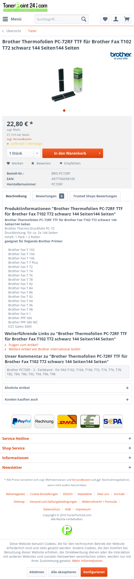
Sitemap (19, 502)
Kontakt (119, 494)
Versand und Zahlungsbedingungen (53, 502)
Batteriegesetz (15, 494)
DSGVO (68, 494)
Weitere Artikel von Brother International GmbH (42, 349)
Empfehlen (70, 163)
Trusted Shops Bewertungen (95, 196)
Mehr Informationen (87, 561)
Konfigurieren (94, 572)
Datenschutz (51, 509)
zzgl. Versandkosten (19, 139)
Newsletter (85, 494)
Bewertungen (50, 196)
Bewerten (41, 163)
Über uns (103, 494)
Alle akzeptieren (63, 572)
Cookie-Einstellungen (44, 494)
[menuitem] (12, 19)
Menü (12, 18)
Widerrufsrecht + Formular (99, 502)
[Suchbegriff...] (61, 19)
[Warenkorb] (126, 19)
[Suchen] (84, 19)
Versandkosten (81, 480)
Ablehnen (36, 572)
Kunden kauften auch (21, 399)
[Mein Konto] (115, 19)
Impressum (83, 509)
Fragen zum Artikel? (21, 345)
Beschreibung (16, 196)
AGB (68, 509)
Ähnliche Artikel (17, 388)
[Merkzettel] (104, 19)
